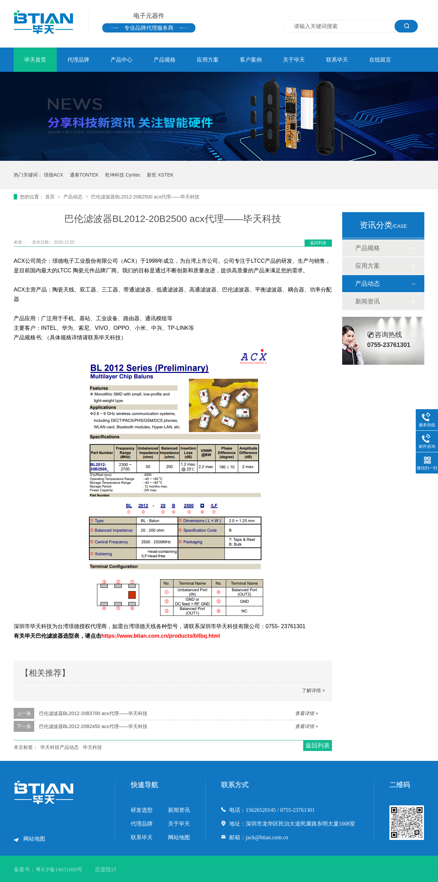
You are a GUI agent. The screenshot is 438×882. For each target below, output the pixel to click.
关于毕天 (294, 60)
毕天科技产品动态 (59, 747)
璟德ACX (53, 175)
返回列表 (318, 243)
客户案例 (251, 60)
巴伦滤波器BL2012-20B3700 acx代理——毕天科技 (93, 713)
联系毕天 (337, 60)
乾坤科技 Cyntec (122, 175)
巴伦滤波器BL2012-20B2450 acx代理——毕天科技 (93, 726)
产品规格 (165, 60)
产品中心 (121, 60)
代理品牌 (78, 60)
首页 (50, 196)
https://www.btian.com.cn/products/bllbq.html (160, 636)
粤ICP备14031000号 (59, 869)
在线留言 (380, 60)
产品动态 (73, 196)
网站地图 (34, 839)
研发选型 (142, 810)
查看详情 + (306, 713)
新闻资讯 (367, 301)
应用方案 (208, 60)
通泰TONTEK (84, 175)
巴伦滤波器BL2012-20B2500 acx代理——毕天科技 (145, 196)
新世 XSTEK (160, 175)
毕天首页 (35, 60)
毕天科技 (92, 747)
